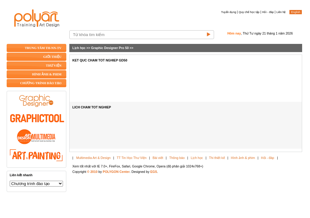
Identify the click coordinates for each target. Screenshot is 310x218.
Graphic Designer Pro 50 (110, 48)
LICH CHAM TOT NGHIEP (91, 107)
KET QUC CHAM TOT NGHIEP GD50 (99, 60)
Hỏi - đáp (268, 12)
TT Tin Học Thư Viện (132, 158)
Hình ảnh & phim (243, 158)
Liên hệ (280, 12)
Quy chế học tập (249, 12)
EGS (153, 171)
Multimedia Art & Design (93, 158)
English (295, 12)
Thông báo (177, 158)
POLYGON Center (116, 171)
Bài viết (158, 158)
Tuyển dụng (228, 12)
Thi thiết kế (217, 158)
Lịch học (78, 48)
